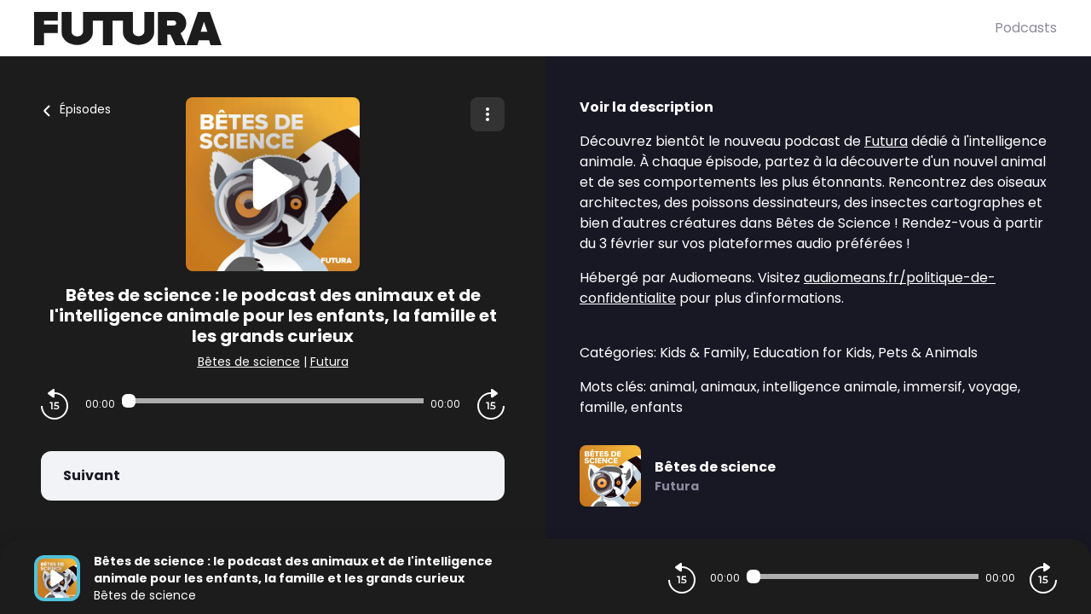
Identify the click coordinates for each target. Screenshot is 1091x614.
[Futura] (514, 28)
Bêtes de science (249, 361)
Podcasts (1026, 28)
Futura (329, 361)
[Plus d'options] (487, 114)
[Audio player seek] (273, 401)
